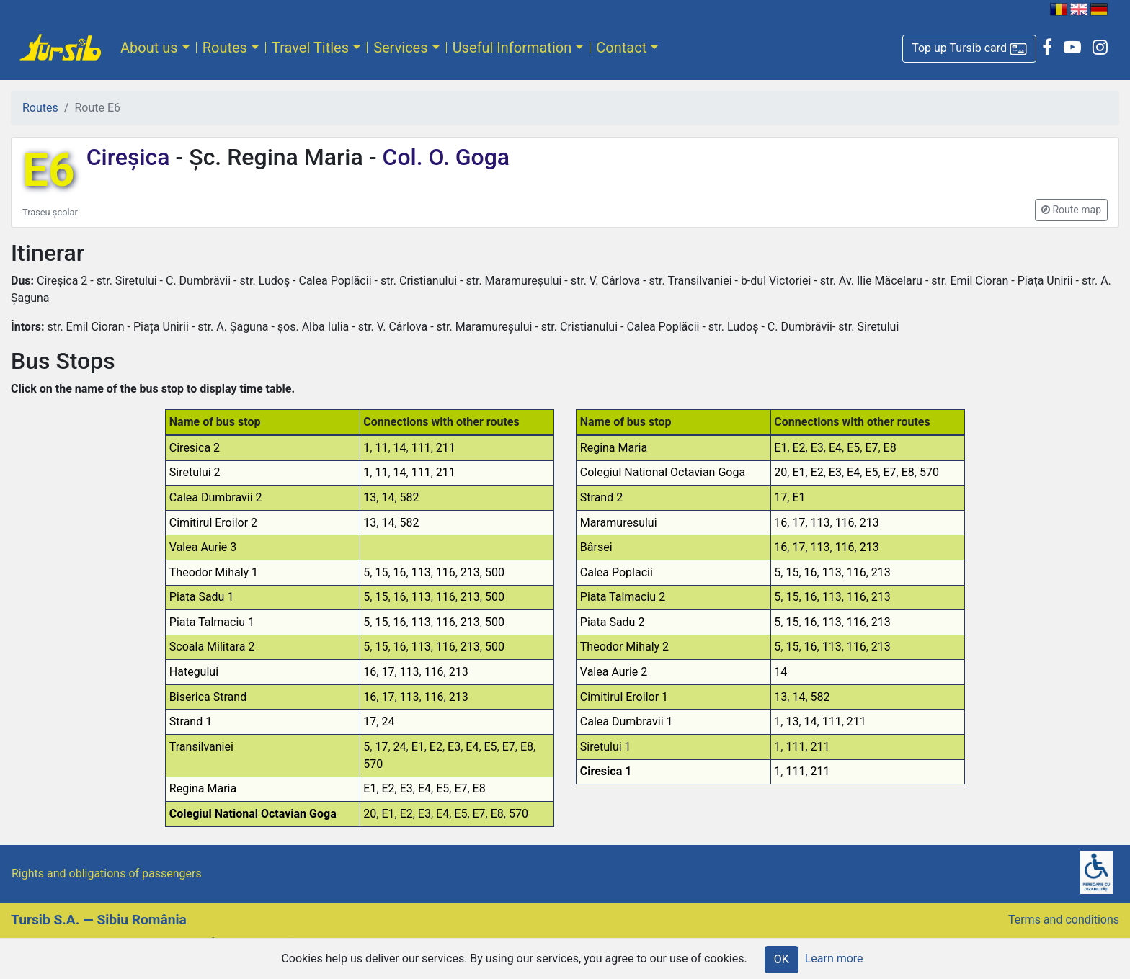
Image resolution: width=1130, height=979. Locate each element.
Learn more (834, 958)
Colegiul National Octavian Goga (253, 814)
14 (399, 448)
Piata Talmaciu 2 (622, 597)
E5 (490, 747)
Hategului (193, 672)
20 (369, 814)
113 (421, 572)
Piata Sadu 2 (612, 622)
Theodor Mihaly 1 (213, 572)
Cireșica (131, 157)
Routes (225, 47)
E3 (454, 747)
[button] (969, 49)
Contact (621, 47)
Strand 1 (190, 721)
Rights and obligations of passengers (107, 873)
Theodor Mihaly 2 (624, 646)
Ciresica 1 (606, 771)
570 (373, 764)
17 (387, 672)
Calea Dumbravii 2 (215, 497)
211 (445, 448)
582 (409, 497)
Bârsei (596, 547)
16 (399, 572)
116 (445, 572)
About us (149, 47)
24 (387, 721)
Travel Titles (310, 47)
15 (381, 572)
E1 (417, 747)
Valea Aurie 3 (203, 547)
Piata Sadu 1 (201, 597)
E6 (48, 170)
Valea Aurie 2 (614, 672)
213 (470, 572)
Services (400, 47)
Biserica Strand (207, 697)
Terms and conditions (1063, 919)
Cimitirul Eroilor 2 (213, 522)
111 (421, 448)
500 (494, 572)
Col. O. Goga (443, 157)
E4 (472, 747)
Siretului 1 (605, 747)
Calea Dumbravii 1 (626, 721)
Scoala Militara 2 (212, 646)
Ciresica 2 (194, 448)
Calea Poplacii (616, 572)
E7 (508, 747)
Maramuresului (618, 522)
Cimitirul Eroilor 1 (624, 697)
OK (781, 959)
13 (369, 497)
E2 (436, 747)
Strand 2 (601, 497)
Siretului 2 (195, 472)
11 (381, 448)
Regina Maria (202, 788)
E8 (526, 747)
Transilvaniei (201, 747)
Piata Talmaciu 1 (211, 622)
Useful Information (512, 47)
